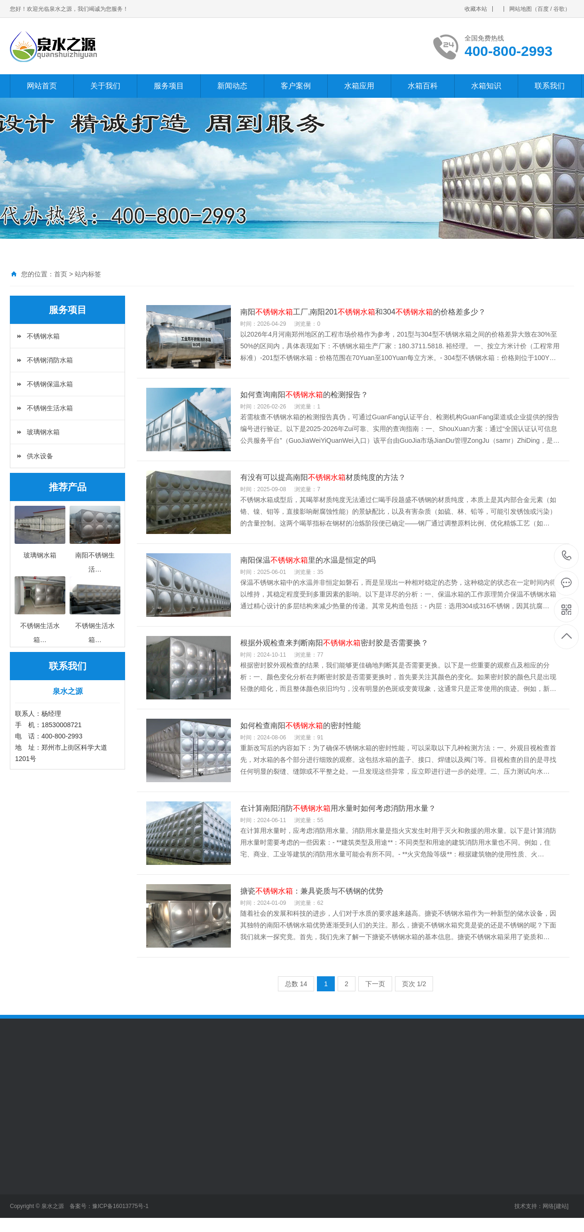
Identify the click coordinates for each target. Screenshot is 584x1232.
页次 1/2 (414, 984)
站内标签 (88, 274)
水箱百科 (423, 86)
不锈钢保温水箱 (50, 384)
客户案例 (296, 86)
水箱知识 (486, 86)
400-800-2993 (566, 556)
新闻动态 (232, 86)
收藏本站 (476, 9)
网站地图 (520, 9)
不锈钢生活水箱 (50, 408)
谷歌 (559, 9)
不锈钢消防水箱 (50, 360)
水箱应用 (359, 86)
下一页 (375, 984)
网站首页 (42, 86)
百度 (543, 9)
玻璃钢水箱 (43, 432)
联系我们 (550, 86)
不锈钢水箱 (43, 336)
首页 (60, 274)
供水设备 (40, 456)
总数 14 (296, 984)
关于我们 (105, 86)
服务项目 (169, 86)
